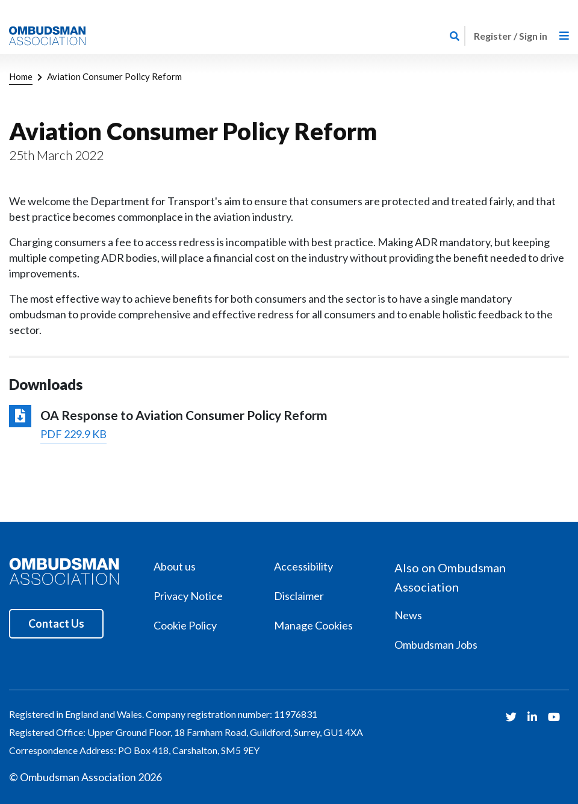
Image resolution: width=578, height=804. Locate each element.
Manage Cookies (313, 625)
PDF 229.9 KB (73, 434)
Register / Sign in (510, 36)
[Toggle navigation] (564, 36)
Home (21, 76)
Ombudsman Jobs (435, 644)
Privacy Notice (188, 595)
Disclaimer (299, 595)
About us (175, 566)
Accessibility (303, 566)
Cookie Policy (185, 625)
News (408, 615)
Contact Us (56, 623)
